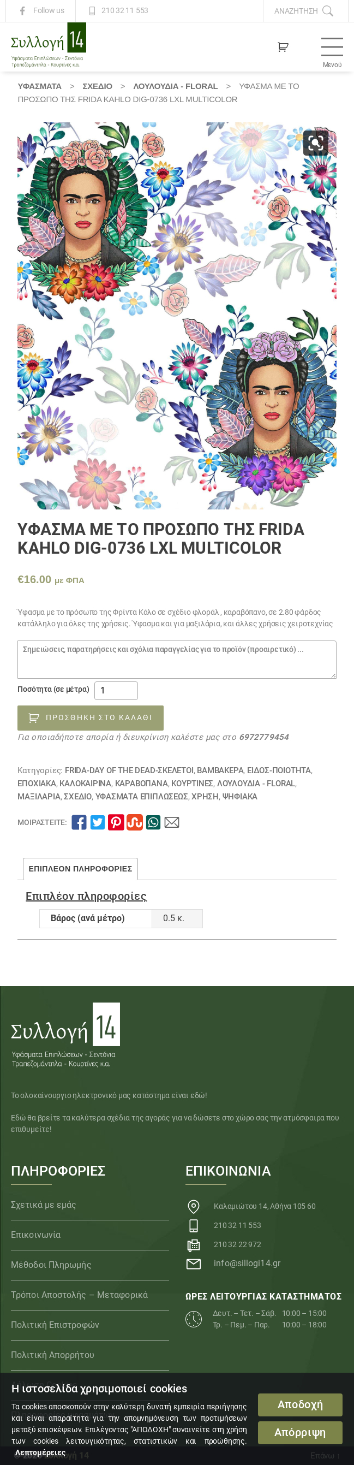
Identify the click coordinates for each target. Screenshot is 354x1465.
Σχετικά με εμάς (44, 1205)
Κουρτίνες (192, 783)
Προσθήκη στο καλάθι (99, 717)
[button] (315, 143)
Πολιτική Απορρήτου (52, 1355)
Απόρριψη (300, 1432)
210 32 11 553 (124, 11)
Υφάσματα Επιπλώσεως (141, 797)
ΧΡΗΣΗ (205, 797)
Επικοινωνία (36, 1235)
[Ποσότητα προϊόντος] (116, 690)
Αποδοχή (300, 1404)
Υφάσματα (39, 86)
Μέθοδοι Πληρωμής (51, 1265)
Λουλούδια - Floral (175, 86)
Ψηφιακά (240, 797)
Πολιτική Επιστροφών (55, 1325)
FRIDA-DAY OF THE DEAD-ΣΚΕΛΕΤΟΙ (129, 770)
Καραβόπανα (141, 783)
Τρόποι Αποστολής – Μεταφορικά (79, 1295)
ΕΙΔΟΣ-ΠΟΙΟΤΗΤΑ (279, 770)
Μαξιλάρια (38, 797)
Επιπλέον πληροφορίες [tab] (80, 868)
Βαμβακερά (220, 770)
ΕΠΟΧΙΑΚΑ (36, 783)
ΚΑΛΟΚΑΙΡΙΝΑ (85, 783)
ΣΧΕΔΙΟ (97, 86)
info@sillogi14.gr (247, 1263)
